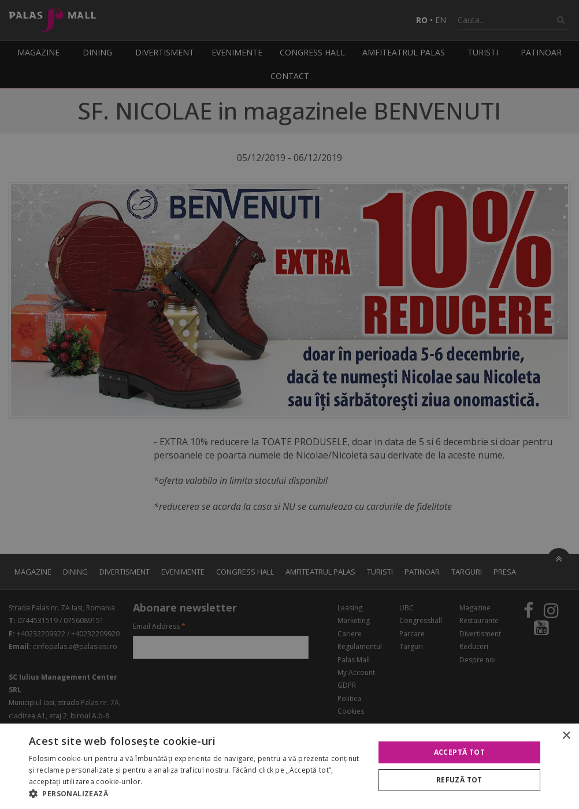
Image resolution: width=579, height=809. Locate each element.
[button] (196, 794)
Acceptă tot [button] (459, 752)
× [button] (566, 736)
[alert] (289, 404)
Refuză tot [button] (459, 780)
